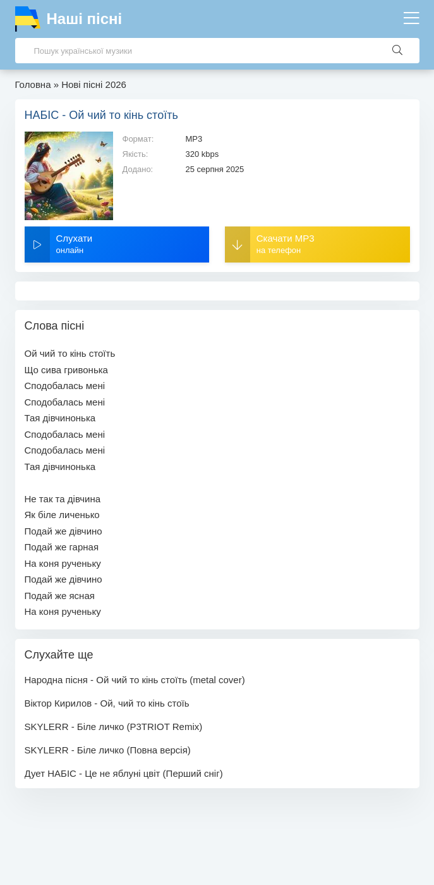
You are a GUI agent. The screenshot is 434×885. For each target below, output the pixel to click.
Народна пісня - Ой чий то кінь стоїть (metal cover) (135, 679)
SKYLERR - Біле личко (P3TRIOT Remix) (114, 726)
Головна (33, 84)
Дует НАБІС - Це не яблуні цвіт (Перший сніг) (124, 773)
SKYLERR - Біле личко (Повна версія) (108, 750)
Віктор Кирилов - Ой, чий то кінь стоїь (107, 703)
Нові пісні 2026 (93, 84)
